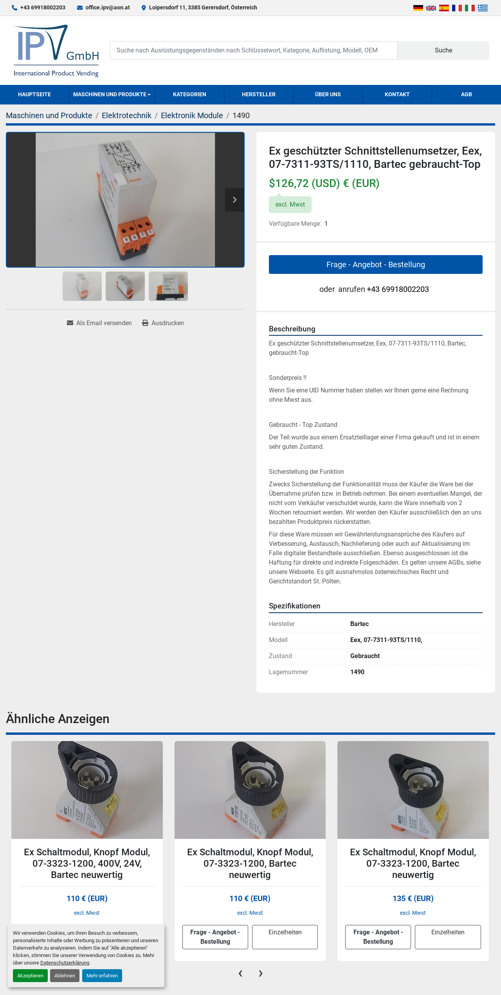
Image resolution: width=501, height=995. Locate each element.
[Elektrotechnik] (126, 115)
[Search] (254, 50)
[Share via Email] (99, 323)
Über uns (328, 94)
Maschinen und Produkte (109, 94)
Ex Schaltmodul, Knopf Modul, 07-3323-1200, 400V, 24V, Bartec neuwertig (87, 863)
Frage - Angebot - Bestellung (375, 264)
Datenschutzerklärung (64, 963)
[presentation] (240, 972)
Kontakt (397, 94)
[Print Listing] (163, 323)
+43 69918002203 (42, 7)
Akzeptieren (30, 976)
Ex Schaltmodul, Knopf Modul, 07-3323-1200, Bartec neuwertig (250, 863)
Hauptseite (34, 94)
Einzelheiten (285, 932)
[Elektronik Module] (192, 115)
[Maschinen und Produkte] (49, 115)
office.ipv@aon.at (108, 7)
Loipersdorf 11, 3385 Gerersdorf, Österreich (203, 7)
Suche (443, 50)
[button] (112, 94)
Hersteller (259, 94)
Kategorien (189, 94)
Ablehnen (64, 976)
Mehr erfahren (102, 976)
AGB (466, 94)
